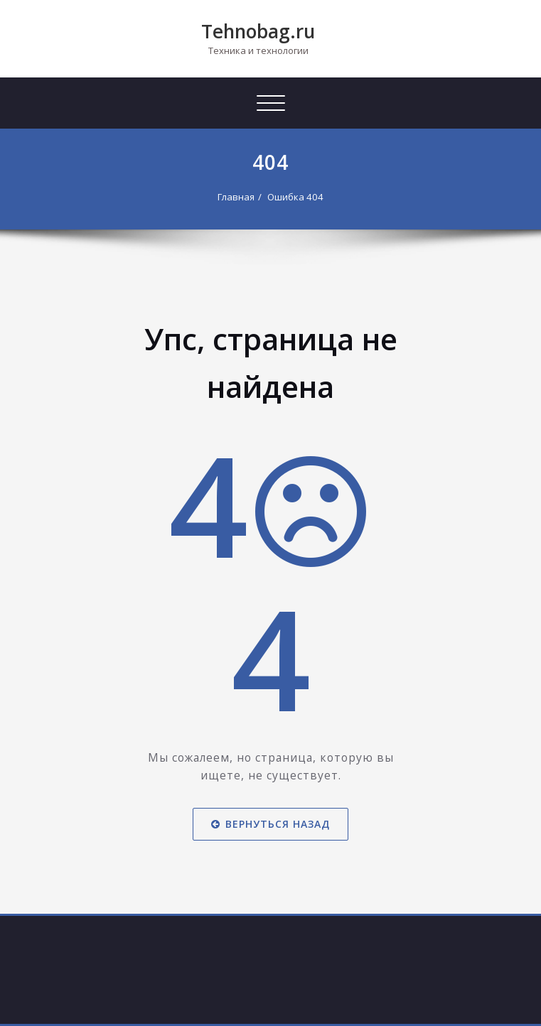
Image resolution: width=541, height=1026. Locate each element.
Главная (236, 196)
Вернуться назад (270, 824)
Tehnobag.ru (258, 31)
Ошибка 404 (295, 196)
